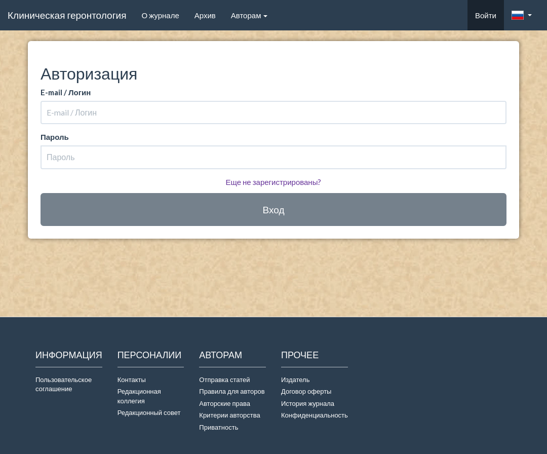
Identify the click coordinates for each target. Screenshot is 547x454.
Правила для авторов (231, 391)
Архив (205, 15)
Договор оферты (306, 391)
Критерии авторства (229, 415)
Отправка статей (224, 379)
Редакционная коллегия (139, 396)
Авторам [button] (249, 15)
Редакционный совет (149, 412)
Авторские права (224, 403)
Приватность (220, 427)
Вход (274, 209)
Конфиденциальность (314, 415)
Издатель (295, 379)
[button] (521, 15)
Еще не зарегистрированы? (274, 181)
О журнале (163, 15)
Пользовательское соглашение (63, 384)
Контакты (132, 379)
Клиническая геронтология (67, 15)
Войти (485, 15)
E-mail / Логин (66, 92)
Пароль (55, 136)
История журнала (307, 403)
